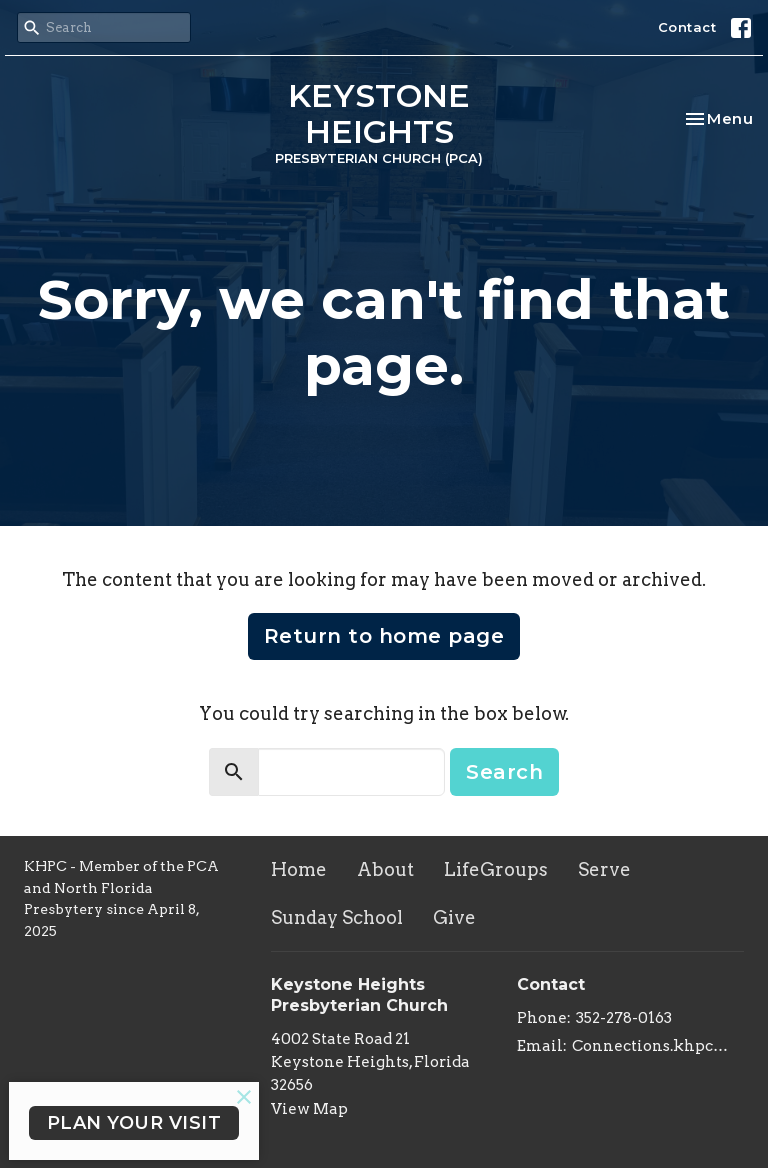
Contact (687, 27)
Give (454, 917)
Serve (604, 869)
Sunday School (337, 917)
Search (504, 772)
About (385, 869)
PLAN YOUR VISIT (134, 1123)
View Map (309, 1109)
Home (299, 869)
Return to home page (384, 636)
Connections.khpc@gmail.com (658, 1046)
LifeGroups (496, 869)
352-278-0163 (624, 1018)
